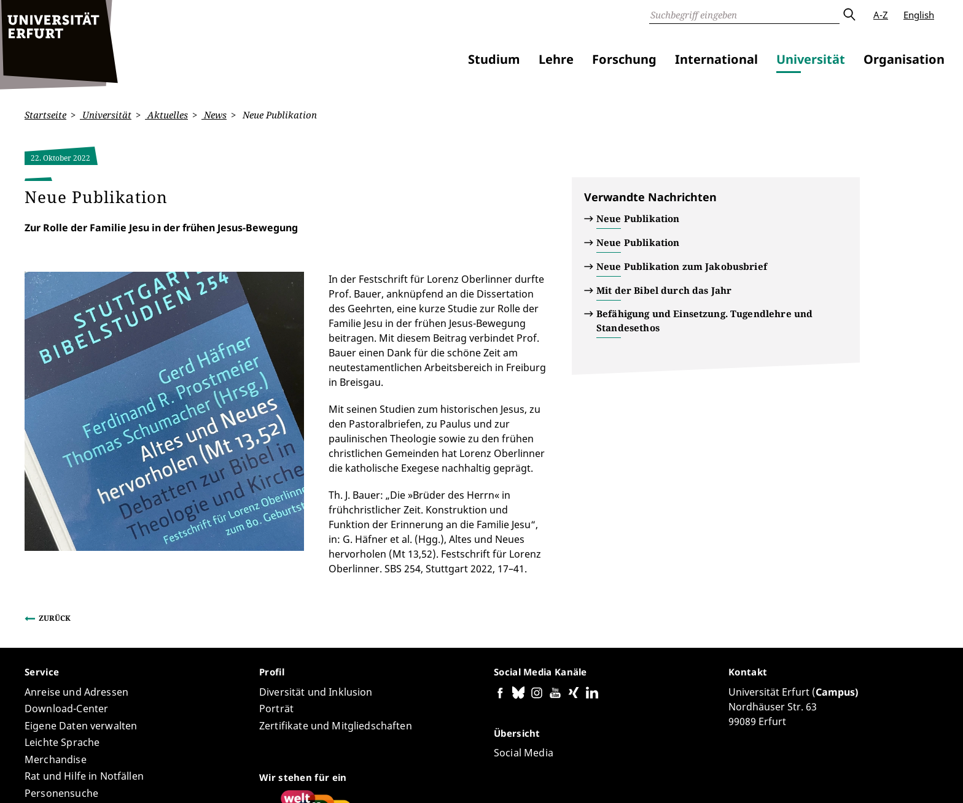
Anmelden (916, 778)
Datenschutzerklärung (787, 778)
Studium (494, 59)
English (918, 15)
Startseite (45, 115)
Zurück (55, 485)
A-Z (880, 15)
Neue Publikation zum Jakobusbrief (681, 266)
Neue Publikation (637, 218)
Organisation (904, 59)
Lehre (556, 59)
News (214, 115)
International (716, 59)
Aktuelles (166, 115)
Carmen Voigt (177, 757)
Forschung (624, 59)
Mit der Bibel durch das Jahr (663, 290)
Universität (810, 59)
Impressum (864, 778)
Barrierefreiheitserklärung (680, 778)
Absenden (849, 15)
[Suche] (744, 15)
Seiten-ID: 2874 (242, 757)
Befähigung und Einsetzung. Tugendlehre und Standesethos (704, 320)
